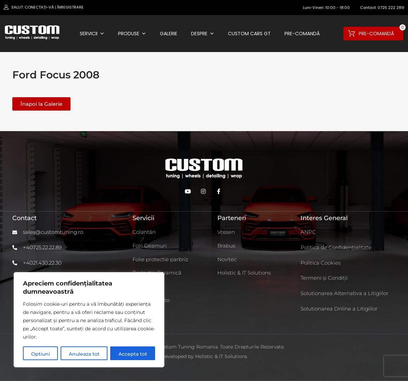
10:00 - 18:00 (337, 7)
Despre (202, 33)
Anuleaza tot (84, 354)
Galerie (168, 33)
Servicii (92, 33)
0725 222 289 (391, 7)
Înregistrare (70, 7)
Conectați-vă (39, 7)
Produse (132, 33)
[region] (89, 319)
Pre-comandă (302, 33)
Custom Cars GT (249, 33)
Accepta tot (132, 354)
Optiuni (40, 354)
